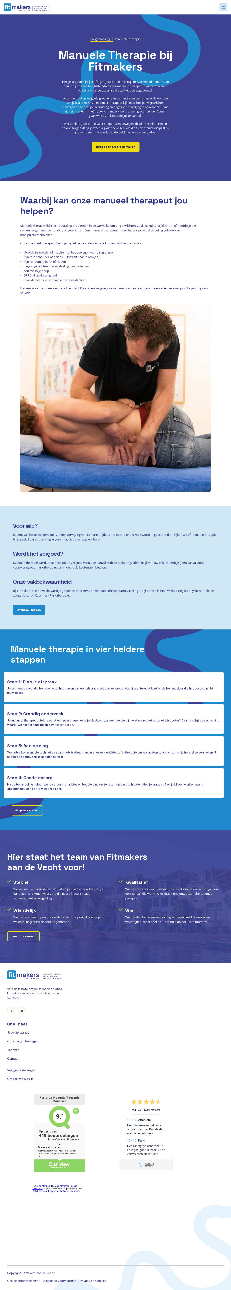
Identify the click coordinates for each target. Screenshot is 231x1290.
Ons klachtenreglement (23, 1281)
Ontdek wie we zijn (20, 1079)
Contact (13, 1058)
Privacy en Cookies (93, 1281)
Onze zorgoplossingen (22, 1041)
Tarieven (13, 1050)
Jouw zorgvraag (18, 1032)
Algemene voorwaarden (59, 1281)
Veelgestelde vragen (21, 1070)
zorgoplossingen (102, 39)
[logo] (27, 7)
